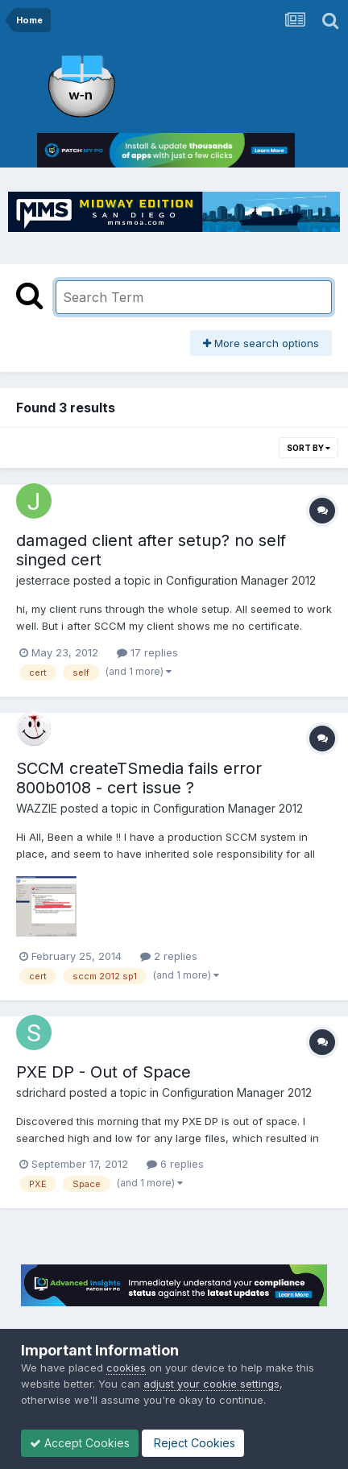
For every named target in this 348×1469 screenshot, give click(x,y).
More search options (261, 343)
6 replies (175, 1163)
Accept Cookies (80, 1443)
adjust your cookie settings (211, 1383)
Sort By (308, 448)
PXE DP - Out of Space (103, 1072)
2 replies (168, 956)
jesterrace (43, 580)
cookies (126, 1367)
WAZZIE (36, 808)
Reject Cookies (193, 1443)
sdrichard (41, 1092)
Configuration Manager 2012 (241, 580)
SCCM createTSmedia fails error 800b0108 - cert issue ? (139, 778)
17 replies (147, 652)
